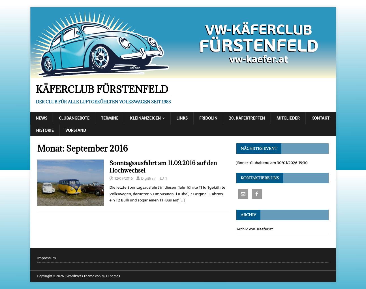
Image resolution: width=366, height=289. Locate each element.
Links (182, 118)
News (42, 118)
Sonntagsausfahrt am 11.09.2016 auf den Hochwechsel (163, 166)
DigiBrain (149, 178)
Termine (109, 118)
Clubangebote (74, 118)
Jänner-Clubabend (252, 163)
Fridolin (208, 118)
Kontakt (320, 118)
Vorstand (75, 130)
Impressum (46, 258)
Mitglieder (288, 118)
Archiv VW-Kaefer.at (254, 229)
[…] (182, 200)
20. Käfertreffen (247, 118)
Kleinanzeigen (145, 118)
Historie (45, 130)
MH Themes (111, 276)
